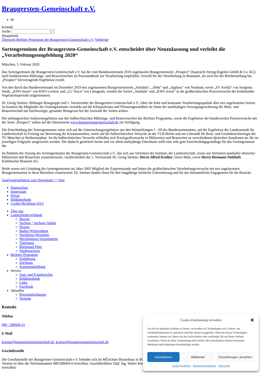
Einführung (27, 259)
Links (23, 282)
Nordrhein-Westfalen (34, 235)
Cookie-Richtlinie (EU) (27, 203)
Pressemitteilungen (32, 294)
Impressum (224, 365)
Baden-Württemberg (33, 231)
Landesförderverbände (26, 215)
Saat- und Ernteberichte (36, 274)
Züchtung (26, 263)
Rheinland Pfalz (30, 247)
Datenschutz (19, 187)
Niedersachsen (29, 251)
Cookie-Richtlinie (181, 365)
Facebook (26, 286)
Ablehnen (198, 357)
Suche (6, 31)
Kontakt (7, 27)
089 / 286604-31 (13, 325)
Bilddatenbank (21, 199)
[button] (252, 320)
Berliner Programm (24, 255)
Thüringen (26, 243)
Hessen (24, 227)
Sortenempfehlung (32, 267)
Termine (25, 298)
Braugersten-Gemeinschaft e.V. (48, 9)
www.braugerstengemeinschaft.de (94, 122)
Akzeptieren (163, 357)
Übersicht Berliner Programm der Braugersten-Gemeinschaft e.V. (48, 40)
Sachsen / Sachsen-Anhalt (37, 223)
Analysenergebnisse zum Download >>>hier (33, 180)
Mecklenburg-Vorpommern (38, 239)
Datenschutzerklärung (204, 365)
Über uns (17, 211)
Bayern (24, 219)
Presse (15, 195)
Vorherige (102, 40)
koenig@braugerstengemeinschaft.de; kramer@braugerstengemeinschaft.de (55, 342)
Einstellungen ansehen (235, 357)
